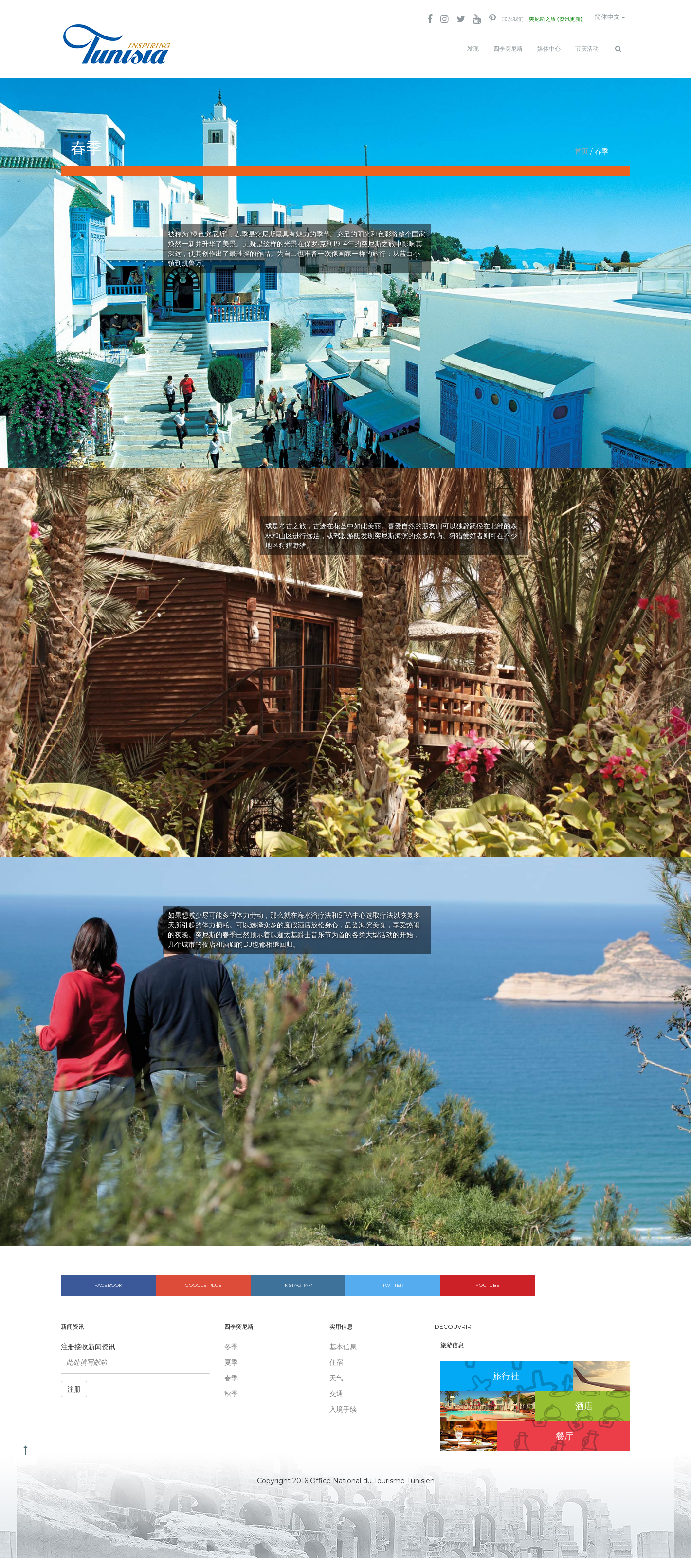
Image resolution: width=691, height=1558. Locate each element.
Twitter (392, 1280)
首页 (581, 146)
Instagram (298, 1280)
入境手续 (343, 1403)
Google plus (203, 1280)
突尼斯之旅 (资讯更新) (544, 19)
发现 (473, 48)
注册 (74, 1383)
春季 (231, 1372)
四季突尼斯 (508, 48)
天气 (336, 1372)
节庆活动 (587, 48)
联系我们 (495, 19)
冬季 (231, 1341)
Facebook (108, 1280)
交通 (336, 1388)
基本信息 (343, 1341)
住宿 (336, 1357)
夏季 (231, 1357)
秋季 (231, 1388)
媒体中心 (549, 48)
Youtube (487, 1280)
